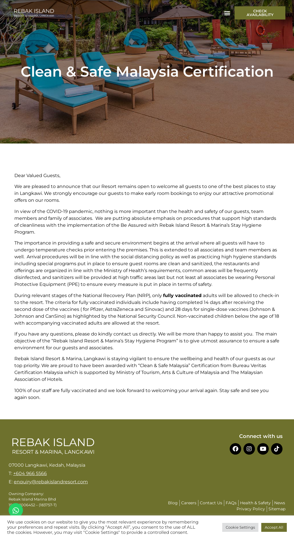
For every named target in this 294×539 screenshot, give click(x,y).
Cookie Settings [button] (240, 527)
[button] (227, 13)
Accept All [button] (274, 527)
